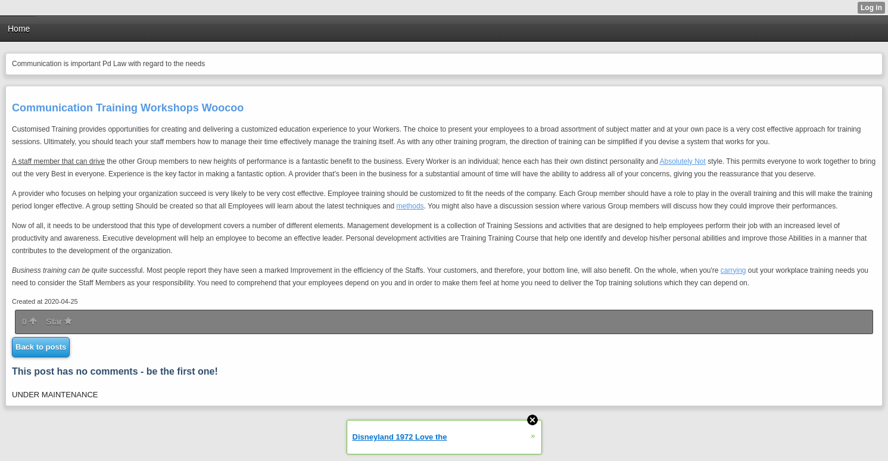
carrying (733, 270)
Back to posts (40, 346)
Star (59, 321)
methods (410, 206)
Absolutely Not (682, 161)
